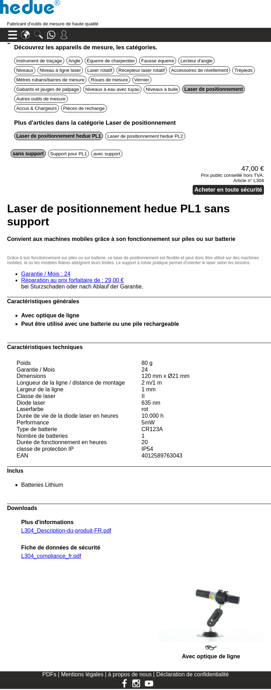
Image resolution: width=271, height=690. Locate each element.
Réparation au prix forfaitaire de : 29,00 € (72, 280)
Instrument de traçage (39, 60)
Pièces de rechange (84, 108)
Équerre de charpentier (111, 60)
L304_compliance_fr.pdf (51, 556)
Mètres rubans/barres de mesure (50, 79)
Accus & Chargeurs (36, 108)
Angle (74, 60)
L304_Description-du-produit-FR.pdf (66, 531)
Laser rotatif (99, 70)
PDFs (49, 674)
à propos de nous (130, 674)
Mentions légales (83, 674)
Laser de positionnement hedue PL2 (145, 136)
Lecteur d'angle (196, 60)
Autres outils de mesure (41, 98)
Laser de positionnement (213, 89)
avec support (106, 153)
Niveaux (24, 70)
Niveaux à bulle (162, 89)
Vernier (141, 79)
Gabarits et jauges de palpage (47, 89)
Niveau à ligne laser (60, 70)
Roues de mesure (109, 79)
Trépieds (243, 70)
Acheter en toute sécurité (228, 190)
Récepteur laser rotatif (142, 70)
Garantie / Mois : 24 (46, 274)
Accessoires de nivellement (199, 70)
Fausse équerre (157, 60)
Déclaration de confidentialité (192, 674)
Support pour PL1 (68, 153)
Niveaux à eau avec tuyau (112, 89)
